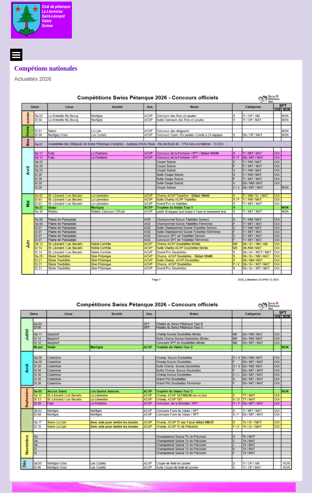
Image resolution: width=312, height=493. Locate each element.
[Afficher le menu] (16, 54)
